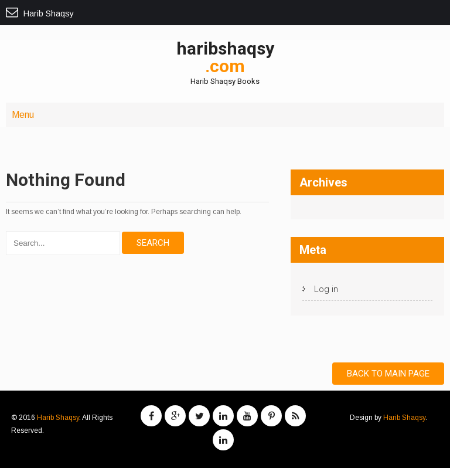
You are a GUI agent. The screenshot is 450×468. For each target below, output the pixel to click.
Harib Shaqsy (58, 417)
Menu (23, 115)
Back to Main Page (388, 373)
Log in (326, 289)
